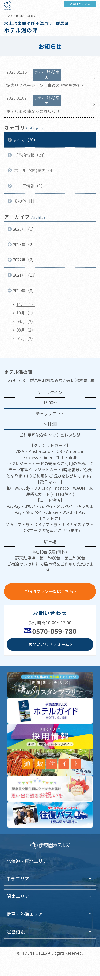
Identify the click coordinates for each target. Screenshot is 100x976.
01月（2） (25, 338)
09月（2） (25, 321)
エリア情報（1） (29, 185)
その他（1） (25, 201)
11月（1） (25, 304)
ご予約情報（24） (30, 155)
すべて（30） (25, 140)
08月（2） (25, 330)
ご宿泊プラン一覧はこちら (48, 591)
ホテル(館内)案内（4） (34, 170)
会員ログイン (78, 4)
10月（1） (25, 313)
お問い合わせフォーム (48, 644)
